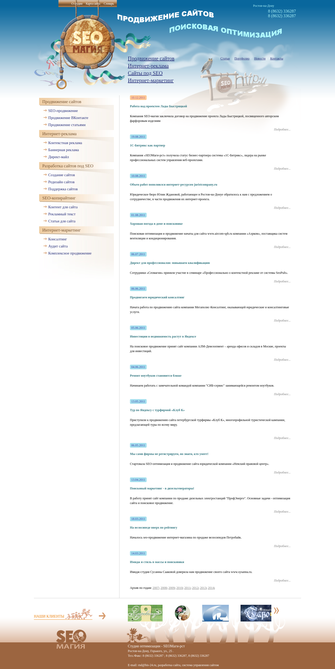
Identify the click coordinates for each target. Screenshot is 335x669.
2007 (156, 588)
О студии (76, 3)
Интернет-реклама (148, 66)
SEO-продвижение (63, 111)
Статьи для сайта (61, 221)
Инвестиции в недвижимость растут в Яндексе (163, 336)
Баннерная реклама (63, 150)
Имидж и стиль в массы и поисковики (157, 562)
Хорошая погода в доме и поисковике (156, 224)
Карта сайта (93, 3)
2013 (203, 588)
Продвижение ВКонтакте (68, 118)
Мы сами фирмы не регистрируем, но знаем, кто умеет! (169, 454)
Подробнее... (282, 129)
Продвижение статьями (67, 125)
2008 (163, 588)
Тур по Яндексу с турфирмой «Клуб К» (157, 410)
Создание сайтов (61, 175)
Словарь (109, 3)
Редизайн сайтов (61, 182)
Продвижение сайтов (151, 58)
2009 (172, 588)
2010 (179, 588)
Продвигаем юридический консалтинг (157, 297)
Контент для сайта (62, 207)
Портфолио (241, 58)
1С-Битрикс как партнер (147, 145)
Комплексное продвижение (70, 253)
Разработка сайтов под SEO (67, 165)
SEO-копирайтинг (59, 198)
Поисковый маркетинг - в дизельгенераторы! (162, 488)
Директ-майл (58, 157)
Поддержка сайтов (63, 189)
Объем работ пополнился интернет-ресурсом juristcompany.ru (173, 184)
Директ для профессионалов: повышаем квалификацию (170, 263)
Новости (260, 58)
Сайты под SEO (145, 73)
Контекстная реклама (65, 143)
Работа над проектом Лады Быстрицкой (158, 106)
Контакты (276, 58)
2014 (211, 588)
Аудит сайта (58, 246)
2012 (195, 588)
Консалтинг (57, 239)
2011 (187, 588)
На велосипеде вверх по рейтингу (153, 527)
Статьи (225, 58)
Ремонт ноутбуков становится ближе (156, 375)
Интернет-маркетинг (151, 80)
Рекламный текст (62, 214)
